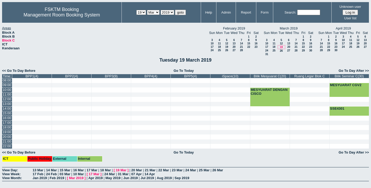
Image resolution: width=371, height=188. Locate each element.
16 (255, 43)
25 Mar (204, 170)
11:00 (7, 94)
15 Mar (65, 170)
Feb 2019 (57, 178)
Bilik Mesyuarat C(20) (270, 76)
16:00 (7, 118)
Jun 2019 (130, 178)
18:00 (7, 127)
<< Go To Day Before (18, 71)
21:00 (7, 141)
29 (303, 50)
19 (226, 46)
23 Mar (177, 170)
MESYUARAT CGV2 (345, 85)
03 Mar (65, 174)
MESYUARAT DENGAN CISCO (269, 92)
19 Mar (121, 170)
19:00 (7, 132)
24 (212, 50)
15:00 (7, 113)
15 (248, 43)
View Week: (11, 174)
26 (226, 50)
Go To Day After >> (354, 71)
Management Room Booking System (61, 14)
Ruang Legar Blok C (309, 76)
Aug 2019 (164, 178)
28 (241, 50)
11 (219, 43)
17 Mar (92, 170)
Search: (290, 12)
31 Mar (123, 174)
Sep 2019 (182, 178)
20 (234, 46)
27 (234, 50)
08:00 (7, 80)
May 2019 (113, 178)
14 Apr (149, 174)
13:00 (7, 104)
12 (226, 43)
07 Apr (136, 174)
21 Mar (150, 170)
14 (241, 43)
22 (248, 46)
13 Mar (38, 170)
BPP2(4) (71, 76)
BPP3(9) (111, 76)
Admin (226, 12)
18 (219, 46)
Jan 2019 (40, 178)
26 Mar (217, 170)
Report (246, 12)
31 (266, 54)
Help (208, 12)
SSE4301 (337, 108)
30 (310, 50)
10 (212, 43)
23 (255, 46)
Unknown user (350, 7)
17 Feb (38, 174)
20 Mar (136, 170)
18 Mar (105, 170)
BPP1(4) (32, 76)
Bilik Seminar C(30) (349, 76)
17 (212, 46)
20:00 (7, 137)
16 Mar (78, 170)
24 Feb (51, 174)
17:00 (7, 123)
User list (350, 18)
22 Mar (163, 170)
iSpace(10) (230, 76)
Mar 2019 (76, 178)
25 (219, 50)
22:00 (7, 146)
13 (234, 43)
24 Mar (190, 170)
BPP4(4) (150, 76)
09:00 (7, 85)
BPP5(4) (190, 76)
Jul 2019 (147, 178)
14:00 (7, 108)
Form (265, 12)
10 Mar (78, 174)
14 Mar (51, 170)
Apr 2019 (95, 178)
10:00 (7, 90)
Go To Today (184, 71)
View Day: (10, 170)
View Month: (12, 178)
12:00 (7, 99)
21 (241, 46)
